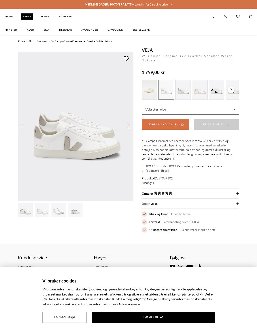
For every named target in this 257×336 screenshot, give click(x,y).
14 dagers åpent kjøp (163, 230)
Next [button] (128, 126)
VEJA (147, 50)
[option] (75, 126)
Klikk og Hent (158, 214)
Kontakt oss (26, 267)
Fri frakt (154, 222)
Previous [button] (22, 126)
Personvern (131, 304)
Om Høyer (101, 267)
